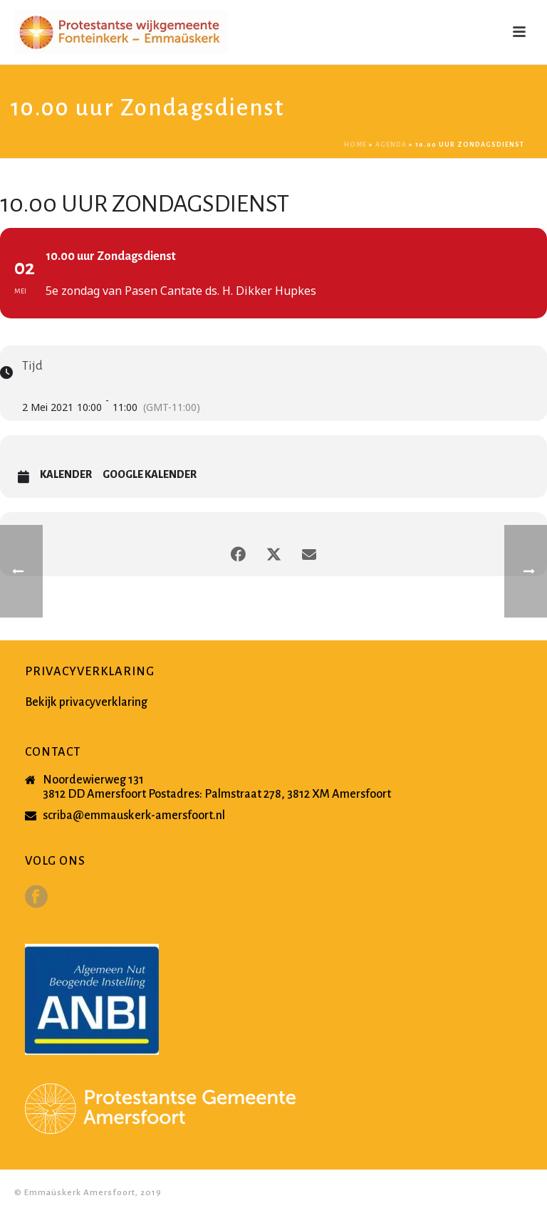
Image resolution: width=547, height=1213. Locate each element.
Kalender (66, 474)
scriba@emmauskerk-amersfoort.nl (134, 815)
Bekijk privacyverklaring (86, 702)
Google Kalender (150, 474)
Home (355, 144)
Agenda (391, 144)
